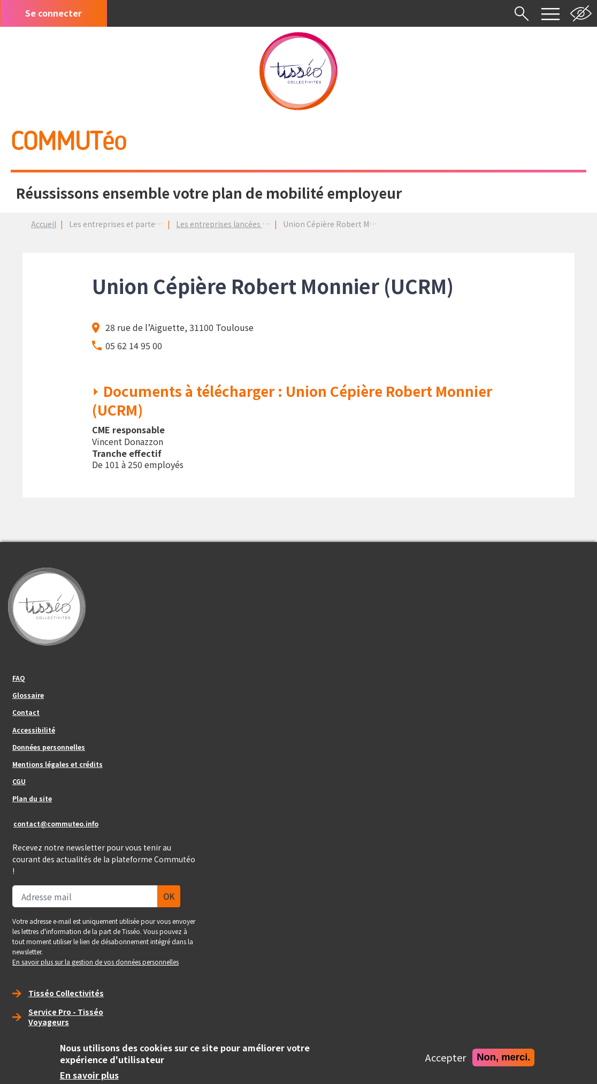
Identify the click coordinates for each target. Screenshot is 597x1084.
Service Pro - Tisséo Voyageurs (65, 1016)
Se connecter (53, 12)
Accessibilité (33, 729)
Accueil (43, 224)
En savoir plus (89, 1075)
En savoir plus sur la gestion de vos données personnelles (95, 961)
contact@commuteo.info (55, 823)
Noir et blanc (581, 13)
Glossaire (28, 694)
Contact (26, 712)
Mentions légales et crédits (57, 764)
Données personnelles (48, 746)
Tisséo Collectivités (66, 993)
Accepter (445, 1057)
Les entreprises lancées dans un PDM (242, 224)
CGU (19, 781)
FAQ (18, 677)
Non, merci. (503, 1057)
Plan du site (32, 798)
